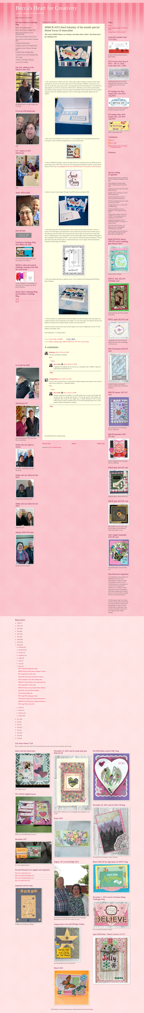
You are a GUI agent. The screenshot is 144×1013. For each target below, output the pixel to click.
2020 (18, 639)
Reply (50, 357)
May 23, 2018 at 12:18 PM (64, 379)
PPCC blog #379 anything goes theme (28, 696)
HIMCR (65, 341)
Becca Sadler (57, 364)
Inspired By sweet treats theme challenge (28, 690)
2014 (18, 727)
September (21, 655)
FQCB (17, 301)
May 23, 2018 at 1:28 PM (69, 392)
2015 (18, 724)
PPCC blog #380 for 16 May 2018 (27, 685)
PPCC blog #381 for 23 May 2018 (27, 674)
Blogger (91, 1009)
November (21, 650)
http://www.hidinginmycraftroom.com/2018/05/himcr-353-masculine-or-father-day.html (77, 166)
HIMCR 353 (71, 341)
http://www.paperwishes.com (22, 880)
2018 (18, 645)
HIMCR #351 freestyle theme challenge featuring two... (32, 701)
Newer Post (46, 444)
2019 (18, 642)
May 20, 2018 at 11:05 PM (70, 364)
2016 (18, 722)
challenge (56, 341)
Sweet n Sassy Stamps (83, 341)
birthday (51, 341)
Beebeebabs (52, 352)
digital (60, 341)
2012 (18, 733)
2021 (18, 636)
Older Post (101, 444)
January (21, 715)
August (20, 658)
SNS (76, 341)
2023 (18, 631)
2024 (18, 628)
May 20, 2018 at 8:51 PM (62, 352)
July (20, 661)
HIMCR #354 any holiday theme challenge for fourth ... (32, 671)
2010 (18, 738)
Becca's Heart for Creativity (46, 8)
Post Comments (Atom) (55, 447)
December (21, 647)
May (20, 666)
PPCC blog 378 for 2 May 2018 (26, 704)
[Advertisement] (21, 333)
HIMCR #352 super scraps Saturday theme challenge (31, 687)
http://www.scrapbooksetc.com (23, 873)
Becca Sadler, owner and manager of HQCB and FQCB (118, 146)
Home (74, 444)
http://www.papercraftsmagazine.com (24, 875)
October (21, 652)
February (21, 713)
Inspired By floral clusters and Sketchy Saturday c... (31, 676)
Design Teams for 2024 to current (116, 32)
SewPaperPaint (53, 379)
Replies (53, 361)
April (20, 707)
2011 (18, 735)
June (20, 663)
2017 (18, 719)
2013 (18, 730)
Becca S (112, 140)
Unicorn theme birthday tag (25, 693)
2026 (18, 623)
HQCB (17, 299)
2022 (18, 634)
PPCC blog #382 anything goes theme (28, 668)
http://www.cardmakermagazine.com (24, 878)
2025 (18, 626)
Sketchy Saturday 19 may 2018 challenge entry (30, 679)
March (20, 710)
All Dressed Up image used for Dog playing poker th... (32, 698)
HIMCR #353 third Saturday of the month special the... (32, 682)
